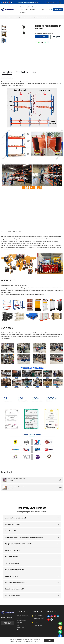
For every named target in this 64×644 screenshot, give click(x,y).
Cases (21, 9)
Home (21, 7)
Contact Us (22, 12)
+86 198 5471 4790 (60, 2)
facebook (36, 42)
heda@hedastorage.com (51, 2)
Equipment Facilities (21, 626)
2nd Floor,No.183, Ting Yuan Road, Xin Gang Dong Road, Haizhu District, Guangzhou (39, 619)
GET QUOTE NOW (58, 9)
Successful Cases (20, 628)
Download (32, 9)
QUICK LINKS (22, 613)
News (18, 631)
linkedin (48, 42)
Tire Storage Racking (25, 17)
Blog (17, 633)
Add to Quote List (56, 37)
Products (34, 7)
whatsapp (45, 42)
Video (26, 9)
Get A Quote (42, 36)
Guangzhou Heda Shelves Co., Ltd (7, 624)
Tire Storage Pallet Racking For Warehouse (39, 17)
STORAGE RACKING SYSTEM (22, 617)
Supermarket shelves (6, 290)
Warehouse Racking (16, 17)
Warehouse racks (5, 287)
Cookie (14, 639)
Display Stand (19, 624)
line (39, 42)
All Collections (8, 17)
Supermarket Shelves (21, 622)
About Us (27, 7)
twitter (42, 42)
